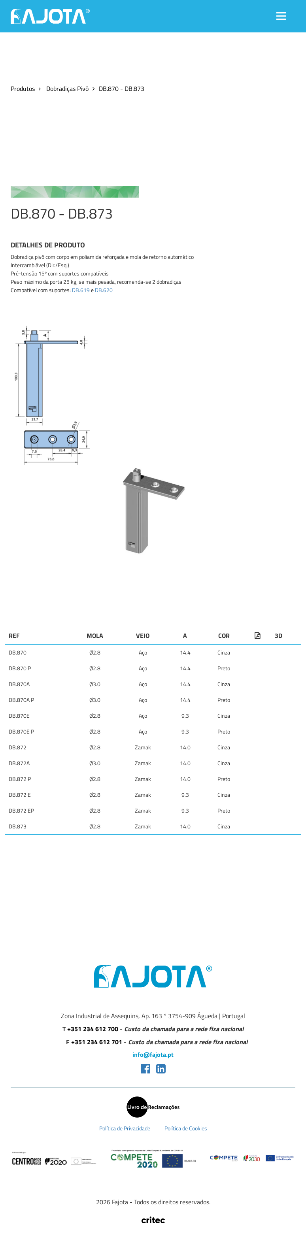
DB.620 (104, 290)
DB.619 (81, 290)
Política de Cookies (185, 1128)
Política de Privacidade (124, 1128)
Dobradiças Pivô (67, 88)
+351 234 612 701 (96, 1042)
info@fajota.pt (153, 1054)
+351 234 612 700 (92, 1029)
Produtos (23, 88)
